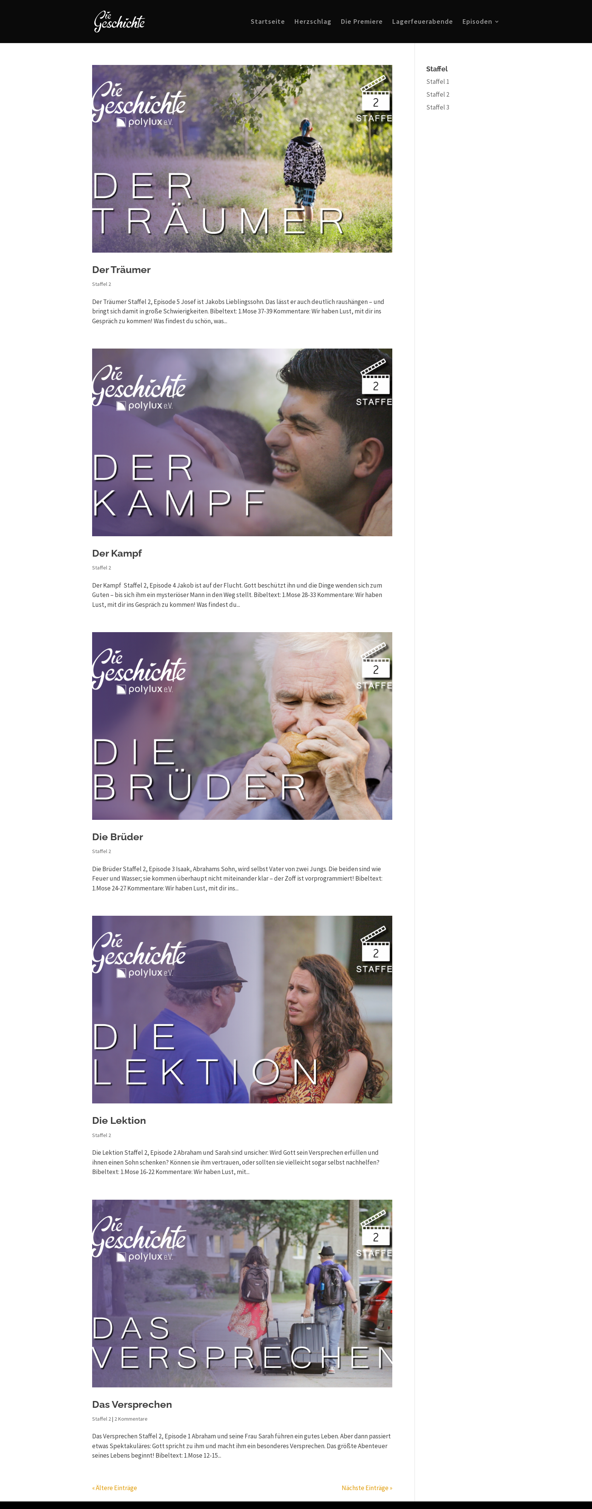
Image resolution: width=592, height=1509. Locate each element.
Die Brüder (117, 836)
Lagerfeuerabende (422, 22)
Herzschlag (312, 22)
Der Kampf (117, 553)
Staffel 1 (437, 81)
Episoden (477, 22)
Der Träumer (121, 269)
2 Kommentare (131, 1418)
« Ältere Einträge (114, 1488)
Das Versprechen (132, 1404)
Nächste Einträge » (367, 1488)
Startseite (268, 22)
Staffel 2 (101, 284)
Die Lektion (119, 1120)
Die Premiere (362, 22)
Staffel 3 (437, 107)
